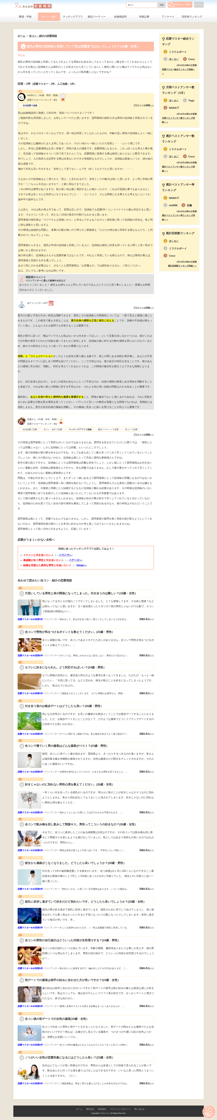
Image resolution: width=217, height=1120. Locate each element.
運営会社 (90, 1109)
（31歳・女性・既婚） (43, 419)
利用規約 (102, 1109)
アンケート (168, 16)
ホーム (79, 1109)
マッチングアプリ (73, 16)
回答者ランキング (192, 16)
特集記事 (144, 16)
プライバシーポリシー (120, 1109)
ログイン (198, 4)
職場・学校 (25, 16)
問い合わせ (139, 1109)
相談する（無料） (180, 4)
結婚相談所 (120, 16)
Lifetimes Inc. (105, 1113)
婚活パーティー (97, 16)
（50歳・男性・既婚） (43, 95)
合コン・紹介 (49, 16)
